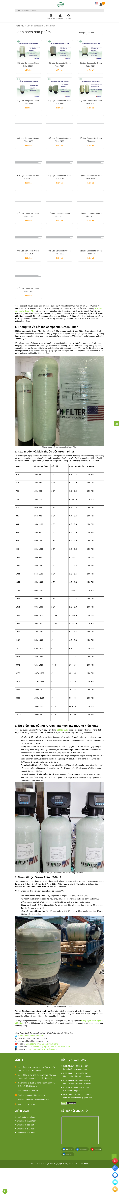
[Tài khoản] (68, 17)
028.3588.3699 (33, 1127)
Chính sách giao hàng (26, 1165)
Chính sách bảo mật (25, 1161)
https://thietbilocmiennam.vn (38, 1136)
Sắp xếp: (81, 33)
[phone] (115, 1161)
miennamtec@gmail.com (34, 1131)
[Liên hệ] (115, 1189)
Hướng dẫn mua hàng (26, 1153)
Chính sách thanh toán (26, 1157)
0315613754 (29, 1140)
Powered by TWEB (82, 1200)
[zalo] (115, 1168)
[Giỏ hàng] (60, 17)
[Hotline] (51, 17)
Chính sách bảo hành (26, 1169)
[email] (115, 1175)
